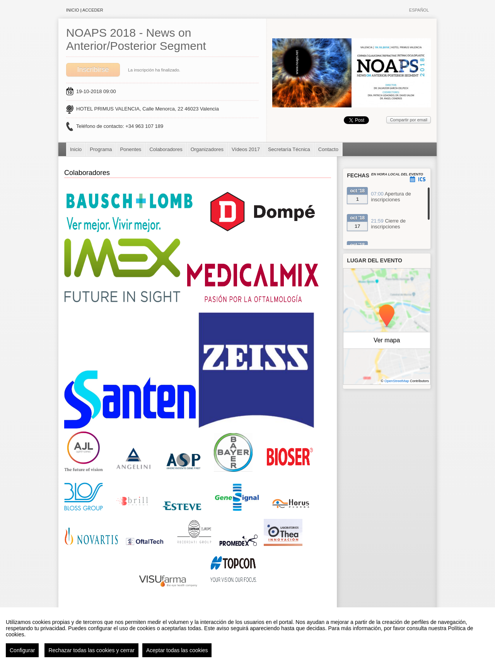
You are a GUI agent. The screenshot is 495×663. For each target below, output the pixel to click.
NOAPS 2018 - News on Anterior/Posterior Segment (136, 39)
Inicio (72, 10)
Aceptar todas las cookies (177, 650)
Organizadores (207, 149)
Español (419, 10)
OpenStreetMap (396, 381)
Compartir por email (408, 119)
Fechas (358, 175)
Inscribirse (93, 69)
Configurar (22, 650)
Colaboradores (165, 149)
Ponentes (130, 149)
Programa (101, 149)
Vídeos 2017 (246, 149)
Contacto (328, 149)
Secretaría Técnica (289, 149)
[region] (247, 635)
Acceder (92, 10)
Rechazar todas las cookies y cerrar (91, 650)
